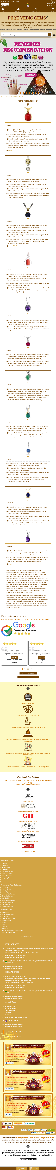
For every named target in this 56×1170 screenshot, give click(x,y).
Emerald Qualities (7, 888)
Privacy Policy (6, 916)
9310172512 (23, 961)
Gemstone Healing (7, 872)
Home (3, 97)
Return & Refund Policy (8, 918)
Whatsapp (50, 1138)
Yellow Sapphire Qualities (9, 892)
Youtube (36, 1138)
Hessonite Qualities (7, 896)
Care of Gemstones (7, 876)
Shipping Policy (6, 920)
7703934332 (40, 961)
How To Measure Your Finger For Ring (13, 930)
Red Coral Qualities (7, 902)
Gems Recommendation (9, 932)
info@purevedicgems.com (13, 968)
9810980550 (48, 961)
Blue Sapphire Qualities (8, 894)
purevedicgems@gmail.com (14, 966)
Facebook (18, 1138)
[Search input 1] (24, 35)
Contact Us (5, 865)
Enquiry (34, 1168)
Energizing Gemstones (8, 878)
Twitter (31, 1138)
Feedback (5, 922)
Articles (4, 924)
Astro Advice (5, 870)
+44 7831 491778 (11, 1021)
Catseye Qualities (7, 890)
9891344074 (31, 961)
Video (8, 149)
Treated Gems (6, 868)
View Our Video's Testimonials (28, 677)
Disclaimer (5, 928)
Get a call (21, 1168)
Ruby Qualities (6, 898)
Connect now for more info (12, 1036)
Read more (14, 657)
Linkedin (25, 1138)
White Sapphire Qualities (9, 900)
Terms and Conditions (8, 914)
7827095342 (9, 963)
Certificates (5, 880)
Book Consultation (7, 874)
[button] (22, 669)
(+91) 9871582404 (12, 961)
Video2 (13, 244)
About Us (4, 863)
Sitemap (4, 926)
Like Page (10, 1063)
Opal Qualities (6, 904)
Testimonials (5, 912)
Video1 (9, 244)
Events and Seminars (8, 882)
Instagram (43, 1138)
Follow (9, 1114)
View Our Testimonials (28, 673)
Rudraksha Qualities (7, 906)
